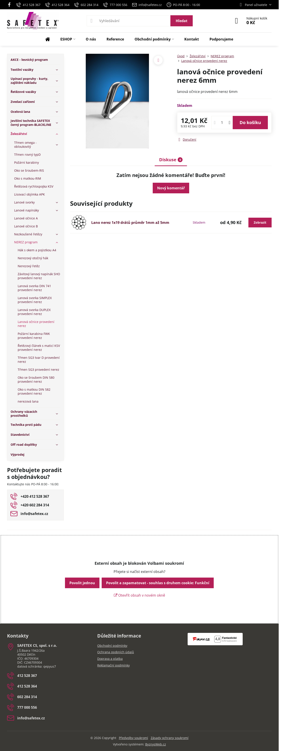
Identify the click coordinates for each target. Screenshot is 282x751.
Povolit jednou (82, 582)
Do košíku (250, 122)
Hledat (181, 20)
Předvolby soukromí (133, 738)
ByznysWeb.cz (155, 744)
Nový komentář (171, 188)
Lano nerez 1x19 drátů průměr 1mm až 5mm (130, 222)
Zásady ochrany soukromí (170, 738)
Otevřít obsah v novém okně (139, 595)
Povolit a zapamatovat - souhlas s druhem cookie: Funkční (157, 582)
